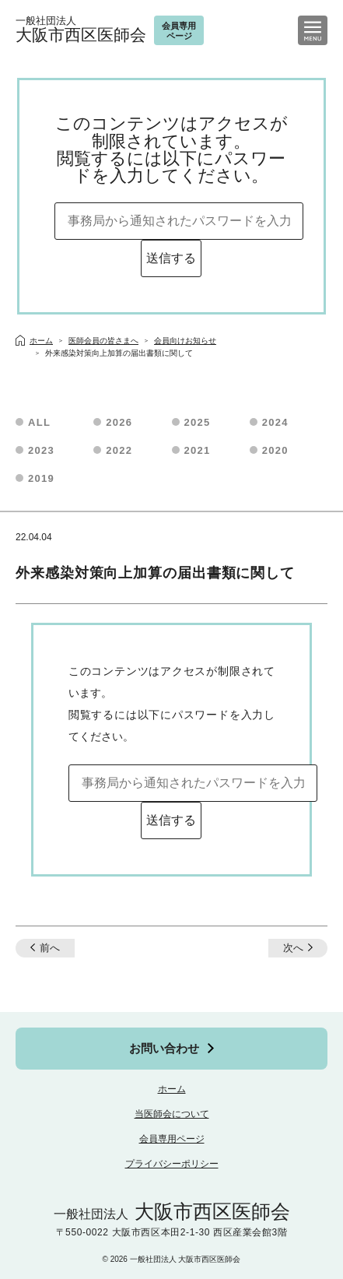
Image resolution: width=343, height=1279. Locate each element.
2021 (197, 450)
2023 (41, 450)
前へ (50, 948)
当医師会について (172, 1114)
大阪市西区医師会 (81, 30)
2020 (275, 450)
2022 (119, 450)
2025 (197, 422)
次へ (293, 948)
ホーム (172, 1089)
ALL (39, 422)
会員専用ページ (172, 1138)
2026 (119, 422)
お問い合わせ (164, 1048)
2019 (41, 478)
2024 (275, 422)
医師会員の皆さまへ (103, 340)
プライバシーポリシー (172, 1163)
